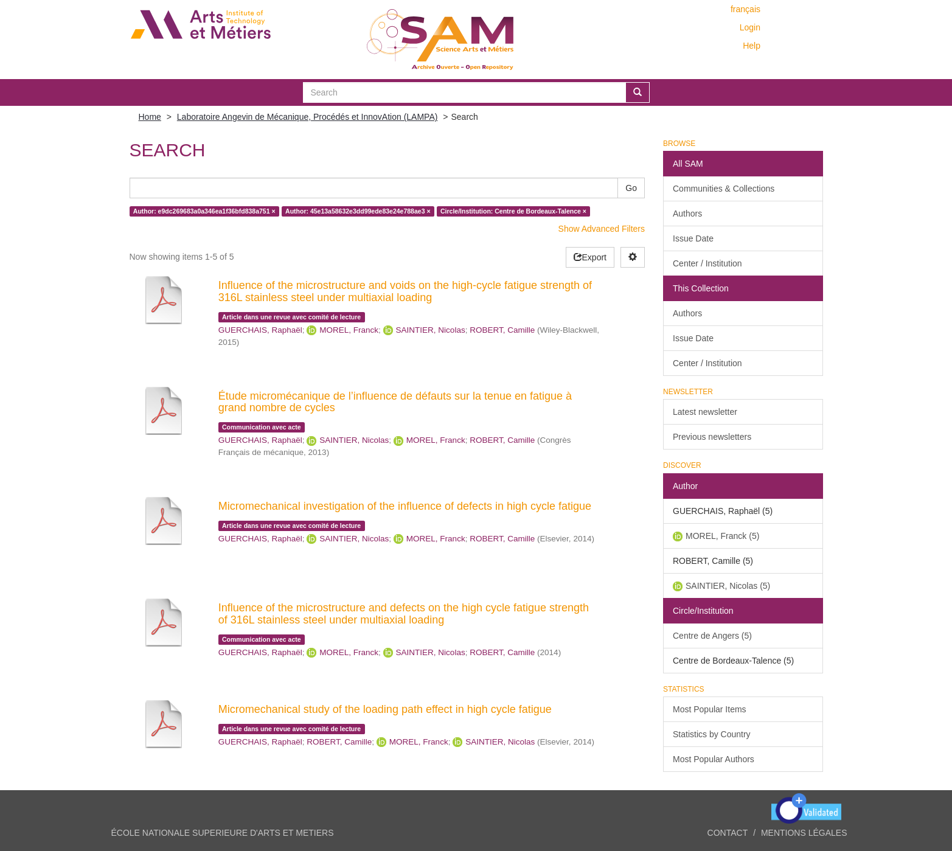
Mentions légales (804, 833)
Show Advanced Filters (601, 229)
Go (631, 188)
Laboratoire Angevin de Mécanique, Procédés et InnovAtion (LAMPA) (307, 117)
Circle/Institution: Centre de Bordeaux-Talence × (513, 211)
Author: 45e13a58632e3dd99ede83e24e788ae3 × (357, 211)
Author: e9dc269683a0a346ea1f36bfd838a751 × (204, 211)
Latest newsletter (705, 412)
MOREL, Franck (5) (722, 536)
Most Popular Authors (713, 759)
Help (751, 45)
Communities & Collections (723, 188)
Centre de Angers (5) (712, 636)
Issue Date (693, 238)
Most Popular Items (709, 709)
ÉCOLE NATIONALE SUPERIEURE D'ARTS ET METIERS (222, 833)
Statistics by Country (712, 734)
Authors (687, 213)
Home (150, 117)
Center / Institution (707, 263)
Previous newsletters (712, 437)
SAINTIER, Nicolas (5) (728, 586)
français (745, 9)
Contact (727, 833)
